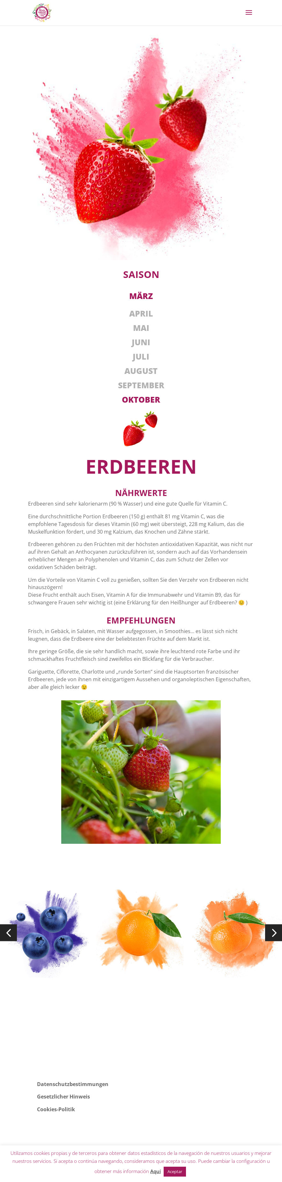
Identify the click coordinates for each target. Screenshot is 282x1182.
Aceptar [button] (174, 1171)
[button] (8, 932)
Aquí (155, 1171)
